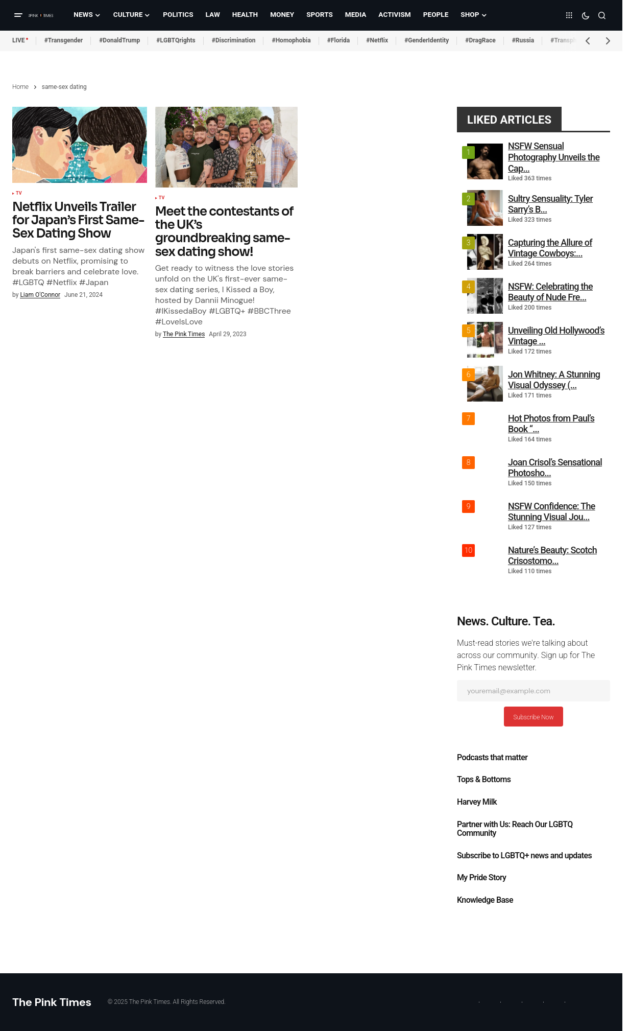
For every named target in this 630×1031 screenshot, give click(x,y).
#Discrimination (234, 40)
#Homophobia (291, 40)
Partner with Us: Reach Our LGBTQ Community (515, 829)
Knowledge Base (485, 900)
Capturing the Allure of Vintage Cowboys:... (550, 248)
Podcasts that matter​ (492, 758)
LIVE (18, 40)
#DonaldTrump (119, 40)
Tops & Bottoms (484, 780)
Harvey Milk (477, 802)
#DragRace (480, 40)
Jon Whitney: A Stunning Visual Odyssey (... (554, 380)
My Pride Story (481, 878)
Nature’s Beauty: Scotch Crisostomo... (552, 556)
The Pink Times (51, 1002)
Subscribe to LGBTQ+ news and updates (524, 856)
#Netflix (377, 40)
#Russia (523, 40)
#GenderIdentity (426, 40)
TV (19, 193)
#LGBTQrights (175, 40)
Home (20, 86)
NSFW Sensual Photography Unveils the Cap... (553, 156)
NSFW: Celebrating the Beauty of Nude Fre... (550, 292)
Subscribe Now (533, 717)
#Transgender (63, 40)
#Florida (338, 40)
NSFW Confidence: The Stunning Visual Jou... (551, 512)
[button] (18, 15)
